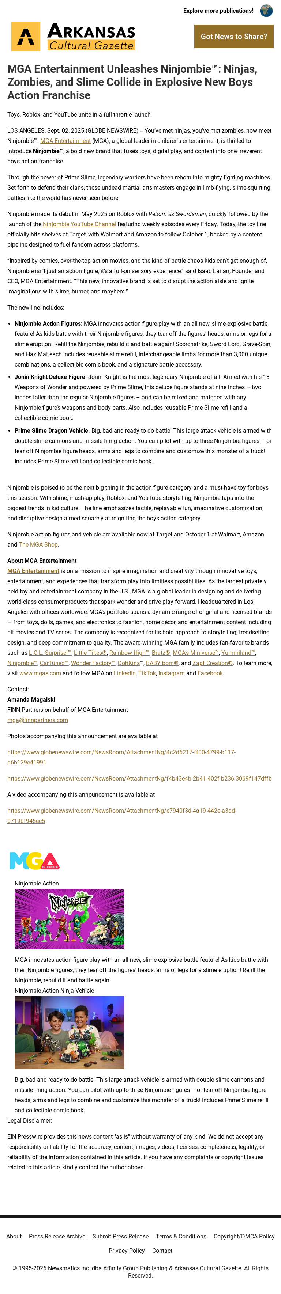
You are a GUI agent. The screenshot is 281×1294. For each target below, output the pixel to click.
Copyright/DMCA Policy (244, 1236)
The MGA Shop (38, 544)
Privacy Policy (127, 1250)
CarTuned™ (54, 663)
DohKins (129, 663)
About (14, 1236)
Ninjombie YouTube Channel (79, 224)
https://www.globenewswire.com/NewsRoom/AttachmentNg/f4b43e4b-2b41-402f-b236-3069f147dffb (139, 778)
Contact (162, 1250)
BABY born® (162, 663)
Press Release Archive (57, 1236)
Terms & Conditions (181, 1236)
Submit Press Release (121, 1236)
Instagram (171, 673)
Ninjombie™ (22, 663)
